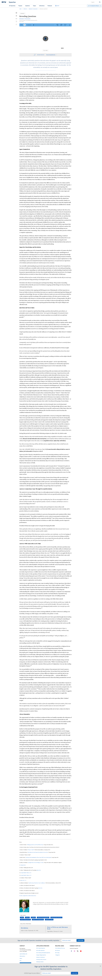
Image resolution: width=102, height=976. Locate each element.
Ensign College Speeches (41, 954)
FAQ (20, 960)
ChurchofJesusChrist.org (60, 948)
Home (20, 8)
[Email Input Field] (69, 940)
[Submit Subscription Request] (80, 940)
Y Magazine (57, 954)
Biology (22, 917)
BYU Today (57, 952)
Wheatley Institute (39, 961)
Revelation (33, 917)
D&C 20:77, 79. (23, 880)
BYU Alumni (57, 950)
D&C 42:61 (40, 888)
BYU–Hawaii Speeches (40, 948)
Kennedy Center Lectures (41, 959)
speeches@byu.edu (23, 953)
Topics (34, 5)
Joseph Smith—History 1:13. (26, 875)
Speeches (12, 2)
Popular (20, 5)
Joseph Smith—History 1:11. (26, 872)
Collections (41, 5)
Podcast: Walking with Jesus (25, 919)
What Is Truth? (31, 849)
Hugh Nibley (50, 931)
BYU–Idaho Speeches (40, 950)
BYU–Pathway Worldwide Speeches (43, 952)
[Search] (96, 2)
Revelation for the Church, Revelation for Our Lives (38, 852)
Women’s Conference (40, 957)
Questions (27, 917)
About (21, 958)
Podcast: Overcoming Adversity (38, 919)
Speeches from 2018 (49, 919)
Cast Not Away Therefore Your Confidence (36, 882)
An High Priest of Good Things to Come (35, 862)
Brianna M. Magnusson (33, 8)
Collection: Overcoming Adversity (43, 917)
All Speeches (12, 5)
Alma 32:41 (38, 870)
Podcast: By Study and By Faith (56, 917)
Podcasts (50, 5)
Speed (65, 24)
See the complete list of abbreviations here (27, 895)
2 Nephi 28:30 (22, 865)
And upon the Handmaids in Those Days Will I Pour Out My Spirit (38, 857)
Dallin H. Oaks (24, 930)
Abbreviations (22, 956)
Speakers (27, 5)
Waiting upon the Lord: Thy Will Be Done (35, 844)
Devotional (22, 13)
